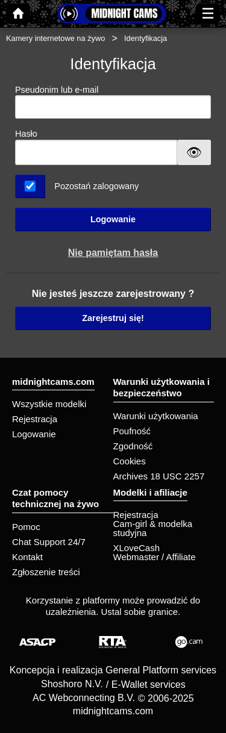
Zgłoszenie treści (46, 572)
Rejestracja (34, 419)
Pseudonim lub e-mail (113, 102)
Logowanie (113, 219)
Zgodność (133, 446)
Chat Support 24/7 (49, 542)
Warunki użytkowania (155, 416)
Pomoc (26, 527)
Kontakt (27, 557)
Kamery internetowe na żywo (55, 38)
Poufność (132, 431)
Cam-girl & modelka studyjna (153, 528)
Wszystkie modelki (49, 404)
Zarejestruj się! (112, 318)
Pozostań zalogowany (96, 186)
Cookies (129, 461)
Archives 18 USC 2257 (159, 476)
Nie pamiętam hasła (113, 253)
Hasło (26, 134)
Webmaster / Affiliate (154, 557)
